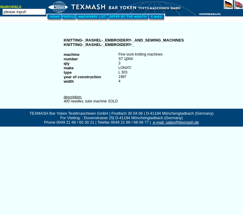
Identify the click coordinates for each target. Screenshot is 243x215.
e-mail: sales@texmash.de (175, 122)
